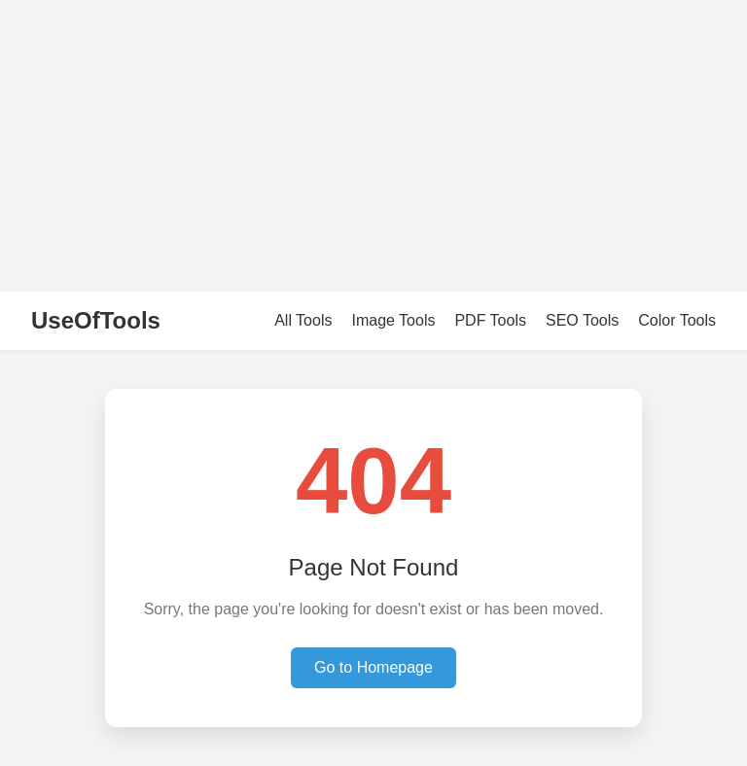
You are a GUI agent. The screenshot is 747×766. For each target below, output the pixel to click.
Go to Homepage (373, 667)
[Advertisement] (373, 146)
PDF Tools (490, 320)
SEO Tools (582, 320)
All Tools (303, 320)
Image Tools (393, 320)
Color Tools (677, 320)
